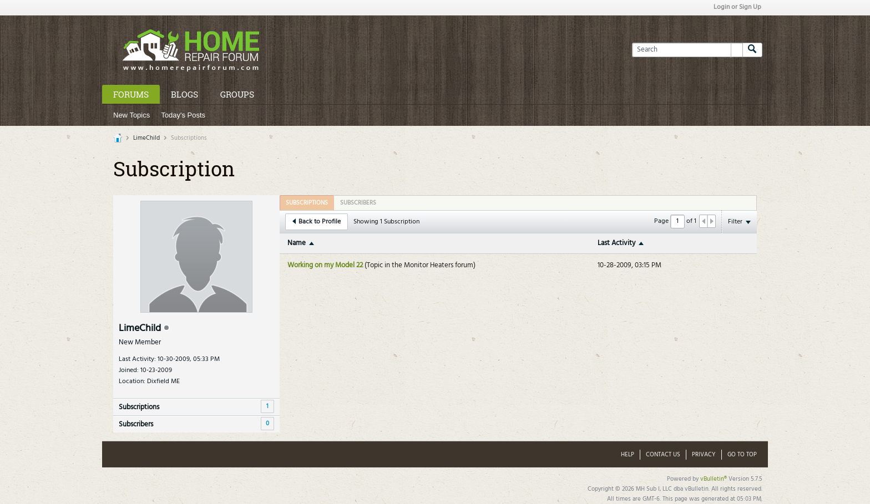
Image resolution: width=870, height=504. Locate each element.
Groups (237, 94)
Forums (131, 94)
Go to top (742, 455)
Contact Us (663, 455)
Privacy (704, 455)
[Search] (687, 50)
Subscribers (136, 424)
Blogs (184, 94)
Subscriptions (139, 407)
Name (296, 243)
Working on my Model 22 (325, 265)
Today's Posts (183, 115)
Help (627, 455)
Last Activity (616, 243)
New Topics (131, 115)
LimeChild (146, 138)
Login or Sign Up (737, 7)
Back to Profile (316, 221)
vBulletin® (713, 479)
